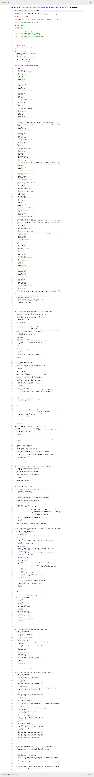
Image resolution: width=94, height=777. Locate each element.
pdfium (13, 7)
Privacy (13, 774)
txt (88, 774)
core (56, 7)
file (41, 10)
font (66, 7)
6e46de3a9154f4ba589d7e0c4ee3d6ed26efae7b (37, 7)
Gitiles (8, 774)
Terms (17, 774)
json (91, 774)
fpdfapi (61, 7)
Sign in (91, 2)
